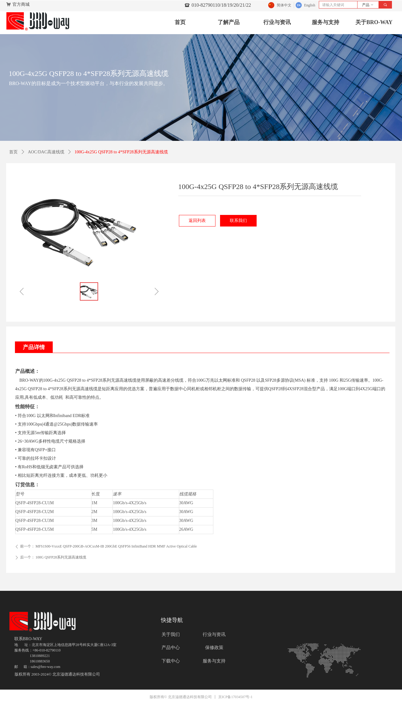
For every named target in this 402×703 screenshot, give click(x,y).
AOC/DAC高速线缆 (46, 152)
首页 (13, 152)
